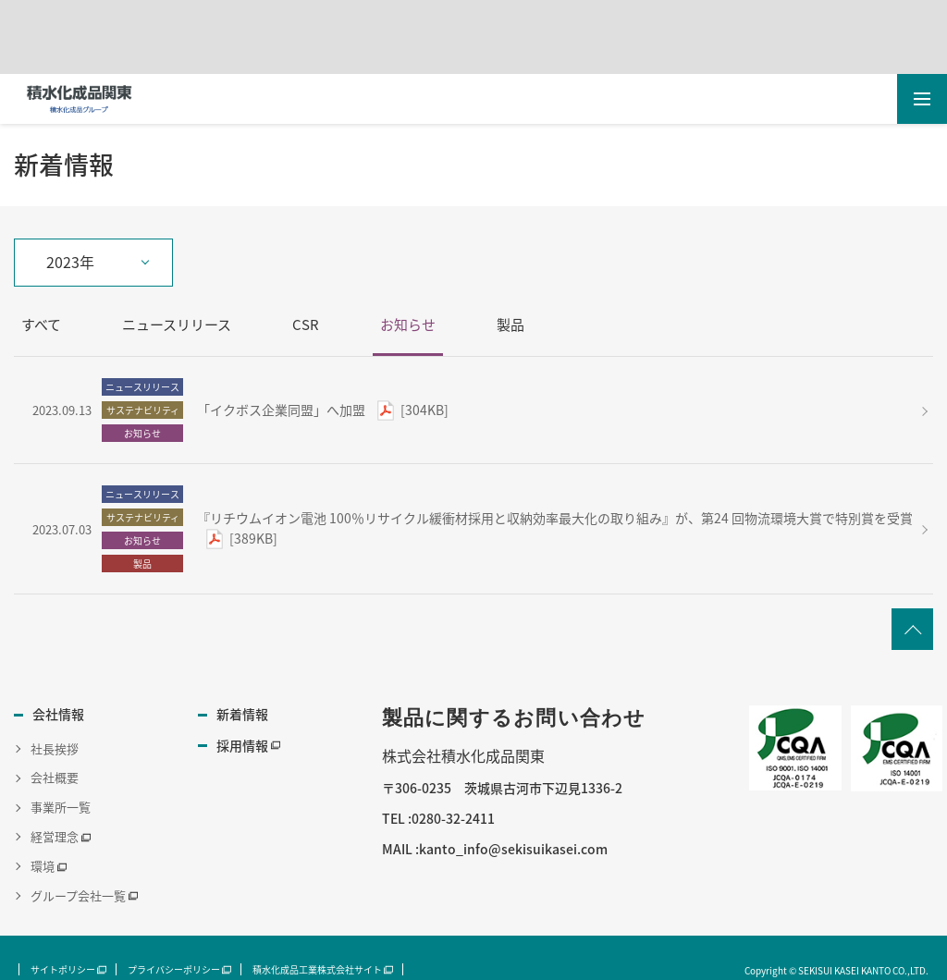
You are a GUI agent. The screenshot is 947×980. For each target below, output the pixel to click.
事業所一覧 (61, 807)
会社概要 (55, 777)
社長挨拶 (55, 747)
